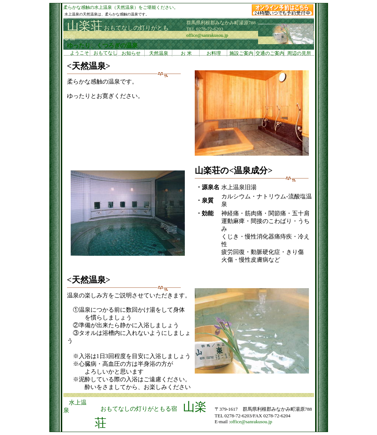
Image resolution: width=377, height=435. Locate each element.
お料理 (213, 53)
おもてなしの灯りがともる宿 (139, 409)
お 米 (186, 53)
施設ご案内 (241, 53)
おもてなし (104, 53)
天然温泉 (158, 53)
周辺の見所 (299, 53)
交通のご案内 (270, 53)
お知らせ (131, 53)
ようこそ (76, 53)
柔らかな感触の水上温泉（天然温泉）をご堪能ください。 (120, 7)
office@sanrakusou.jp (207, 35)
